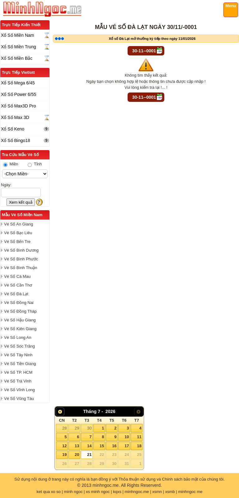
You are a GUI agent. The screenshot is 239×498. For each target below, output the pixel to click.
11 (139, 436)
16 (114, 445)
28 (64, 428)
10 (126, 436)
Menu (231, 5)
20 (77, 454)
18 (139, 445)
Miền (10, 164)
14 (89, 445)
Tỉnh (35, 164)
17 (126, 445)
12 (64, 445)
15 (102, 445)
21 (89, 454)
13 (77, 445)
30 (89, 428)
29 (77, 428)
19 (64, 454)
